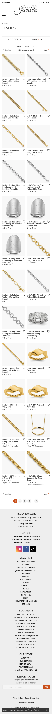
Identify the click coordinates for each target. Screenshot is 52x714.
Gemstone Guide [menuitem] (26, 629)
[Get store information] (26, 527)
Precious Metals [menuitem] (26, 632)
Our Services (26, 661)
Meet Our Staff (26, 664)
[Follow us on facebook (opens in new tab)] (26, 549)
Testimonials (26, 667)
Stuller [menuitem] (26, 604)
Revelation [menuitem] (26, 592)
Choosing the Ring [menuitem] (26, 623)
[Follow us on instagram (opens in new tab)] (19, 549)
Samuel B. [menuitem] (26, 595)
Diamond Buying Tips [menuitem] (26, 620)
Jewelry (6, 23)
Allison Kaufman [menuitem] (26, 561)
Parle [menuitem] (26, 589)
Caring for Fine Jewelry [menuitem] (26, 635)
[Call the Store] (26, 523)
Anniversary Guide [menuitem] (26, 644)
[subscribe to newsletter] (46, 687)
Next (45, 50)
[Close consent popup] (47, 710)
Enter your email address (26, 683)
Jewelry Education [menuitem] (26, 614)
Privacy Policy (18, 698)
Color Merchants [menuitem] (26, 567)
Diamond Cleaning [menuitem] (26, 638)
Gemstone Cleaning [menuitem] (26, 641)
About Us (26, 658)
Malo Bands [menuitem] (26, 579)
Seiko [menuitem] (26, 598)
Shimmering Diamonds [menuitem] (26, 601)
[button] (6, 3)
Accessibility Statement (26, 703)
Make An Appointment (26, 670)
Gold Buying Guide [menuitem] (26, 647)
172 (36, 501)
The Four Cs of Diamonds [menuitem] (26, 617)
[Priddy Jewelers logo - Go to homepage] (26, 10)
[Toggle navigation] (4, 16)
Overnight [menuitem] (26, 586)
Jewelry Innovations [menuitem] (25, 570)
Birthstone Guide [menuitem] (26, 626)
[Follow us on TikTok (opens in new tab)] (33, 549)
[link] (44, 3)
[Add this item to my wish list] (23, 79)
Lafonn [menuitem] (26, 573)
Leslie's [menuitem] (26, 576)
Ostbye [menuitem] (26, 583)
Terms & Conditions (32, 698)
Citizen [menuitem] (26, 564)
